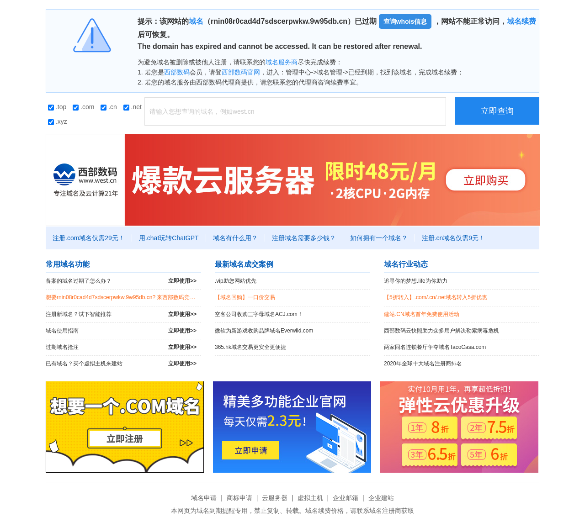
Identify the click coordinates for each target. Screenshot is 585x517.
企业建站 (381, 497)
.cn (109, 107)
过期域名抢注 (121, 347)
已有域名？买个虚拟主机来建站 (121, 363)
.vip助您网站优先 (235, 281)
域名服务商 (282, 62)
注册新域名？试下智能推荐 (121, 314)
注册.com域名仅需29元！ (89, 238)
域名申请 (204, 497)
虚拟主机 (310, 497)
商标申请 (239, 497)
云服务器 (274, 497)
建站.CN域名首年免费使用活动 (421, 314)
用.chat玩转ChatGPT (169, 238)
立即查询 (497, 111)
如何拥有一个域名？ (379, 238)
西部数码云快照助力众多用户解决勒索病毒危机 (441, 330)
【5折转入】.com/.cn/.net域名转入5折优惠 (435, 297)
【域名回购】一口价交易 (245, 297)
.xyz (57, 121)
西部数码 (177, 72)
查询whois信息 (405, 21)
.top (57, 107)
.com (83, 107)
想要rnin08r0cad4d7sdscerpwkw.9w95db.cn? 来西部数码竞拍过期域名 (123, 297)
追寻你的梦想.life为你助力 (415, 281)
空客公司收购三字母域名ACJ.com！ (259, 314)
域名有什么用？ (235, 238)
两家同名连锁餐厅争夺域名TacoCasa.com (435, 347)
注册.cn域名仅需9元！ (453, 238)
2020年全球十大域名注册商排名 (423, 363)
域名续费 (521, 21)
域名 (196, 21)
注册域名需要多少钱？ (304, 238)
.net (132, 107)
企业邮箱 (345, 497)
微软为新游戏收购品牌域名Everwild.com (264, 330)
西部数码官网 (241, 72)
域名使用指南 (121, 331)
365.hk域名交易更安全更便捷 (250, 347)
